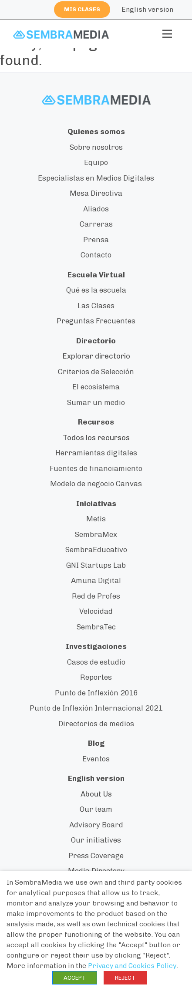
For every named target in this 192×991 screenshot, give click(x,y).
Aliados (96, 208)
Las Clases (96, 305)
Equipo (96, 162)
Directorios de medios (96, 723)
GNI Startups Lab (96, 565)
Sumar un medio (96, 402)
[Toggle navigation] (167, 34)
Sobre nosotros (96, 147)
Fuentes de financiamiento (96, 468)
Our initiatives (96, 840)
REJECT (125, 978)
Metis (96, 518)
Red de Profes (96, 596)
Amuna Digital (96, 580)
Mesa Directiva (96, 193)
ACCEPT (75, 978)
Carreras (96, 224)
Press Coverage (96, 855)
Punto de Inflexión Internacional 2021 (96, 708)
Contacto (96, 254)
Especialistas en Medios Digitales (96, 178)
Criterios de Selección (96, 371)
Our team (96, 809)
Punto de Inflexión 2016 (96, 692)
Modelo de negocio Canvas (96, 483)
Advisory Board (96, 824)
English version (147, 9)
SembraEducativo (96, 549)
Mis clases (82, 9)
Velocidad (96, 611)
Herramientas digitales (96, 452)
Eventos (96, 758)
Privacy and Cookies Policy (132, 965)
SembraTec (96, 626)
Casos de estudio (96, 662)
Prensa (96, 239)
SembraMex (96, 534)
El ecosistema (96, 386)
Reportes (96, 677)
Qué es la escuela (96, 290)
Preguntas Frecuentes (96, 320)
